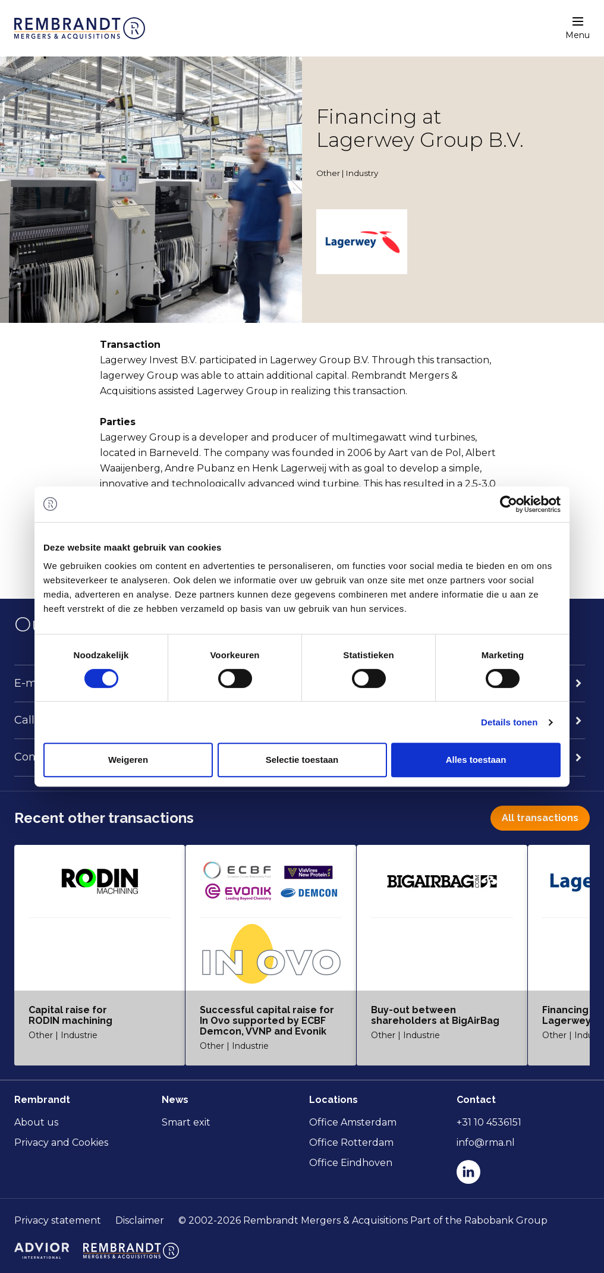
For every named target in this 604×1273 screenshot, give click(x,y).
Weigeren (128, 760)
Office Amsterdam (353, 1122)
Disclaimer (139, 1220)
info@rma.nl (486, 1142)
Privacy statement (57, 1220)
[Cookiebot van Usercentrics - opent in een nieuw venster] (509, 504)
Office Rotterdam (351, 1142)
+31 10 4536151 (489, 1122)
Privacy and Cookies (61, 1142)
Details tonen (509, 722)
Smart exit (186, 1122)
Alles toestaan (476, 760)
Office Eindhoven (350, 1162)
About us (36, 1122)
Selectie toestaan (302, 760)
